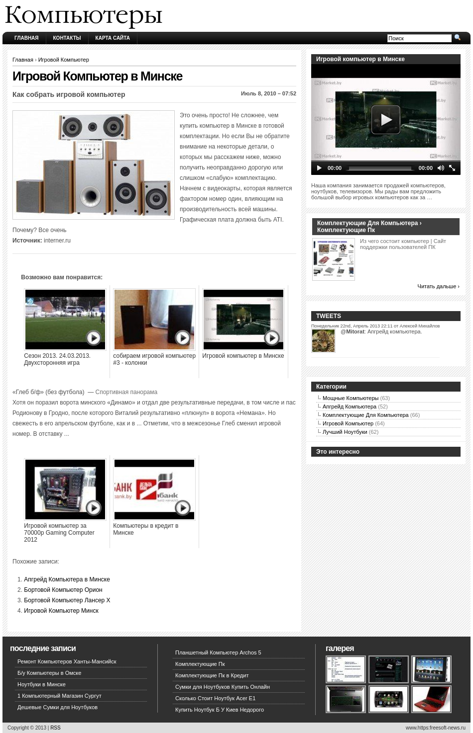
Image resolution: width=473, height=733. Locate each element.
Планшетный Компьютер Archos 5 (218, 652)
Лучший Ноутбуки (345, 432)
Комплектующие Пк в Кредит (211, 675)
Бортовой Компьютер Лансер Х (67, 600)
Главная (26, 38)
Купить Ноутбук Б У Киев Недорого (219, 710)
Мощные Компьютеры (350, 398)
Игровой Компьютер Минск (61, 610)
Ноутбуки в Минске (41, 684)
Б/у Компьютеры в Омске (49, 673)
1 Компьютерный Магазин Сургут (59, 696)
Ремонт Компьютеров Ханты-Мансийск (67, 661)
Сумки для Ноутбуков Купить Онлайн (222, 687)
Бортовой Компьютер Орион (63, 589)
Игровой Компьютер (63, 60)
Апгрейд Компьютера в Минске (67, 579)
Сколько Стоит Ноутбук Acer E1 (215, 698)
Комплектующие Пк (200, 664)
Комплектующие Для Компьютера (366, 415)
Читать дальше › (439, 286)
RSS (55, 728)
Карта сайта (113, 38)
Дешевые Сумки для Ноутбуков (57, 707)
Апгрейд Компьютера (349, 406)
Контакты (67, 38)
